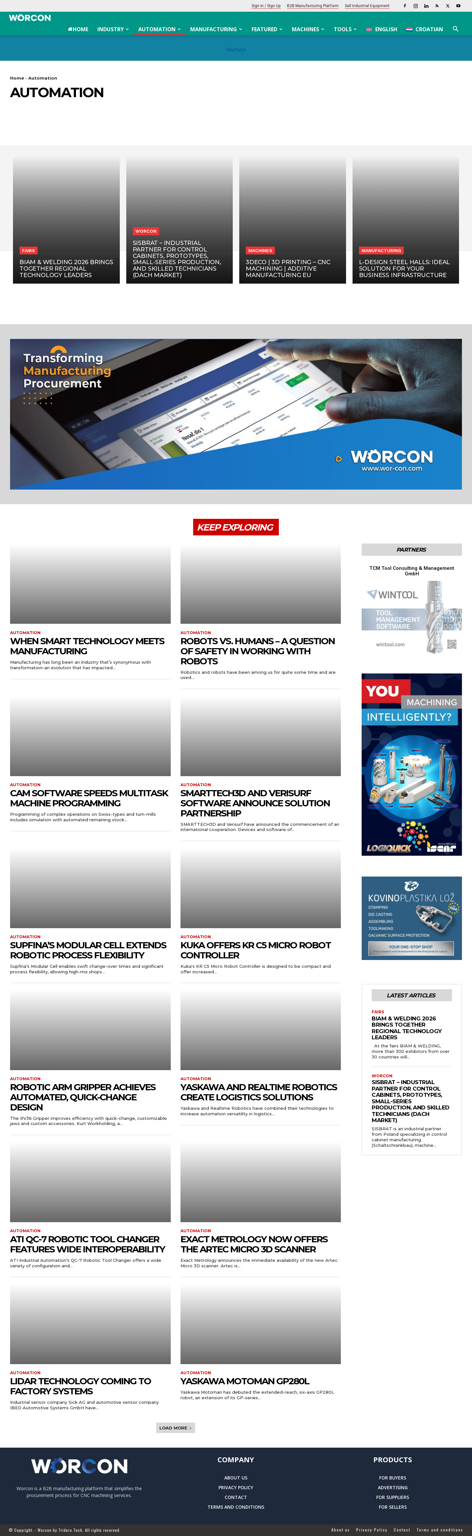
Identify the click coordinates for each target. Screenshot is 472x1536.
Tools (345, 29)
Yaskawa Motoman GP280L (244, 1381)
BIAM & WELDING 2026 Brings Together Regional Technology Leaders (407, 1028)
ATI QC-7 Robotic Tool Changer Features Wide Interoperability (87, 1244)
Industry (113, 29)
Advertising (393, 1487)
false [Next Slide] (241, 49)
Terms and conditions (235, 1507)
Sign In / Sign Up (266, 6)
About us (235, 1478)
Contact (236, 1497)
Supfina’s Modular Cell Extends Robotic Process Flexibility (88, 950)
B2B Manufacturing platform (313, 6)
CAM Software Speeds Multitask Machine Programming (89, 798)
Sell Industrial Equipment (367, 6)
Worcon (145, 231)
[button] (455, 30)
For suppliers (392, 1497)
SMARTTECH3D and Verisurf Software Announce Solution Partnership (255, 803)
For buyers (392, 1478)
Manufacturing (216, 29)
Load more (175, 1427)
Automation (159, 29)
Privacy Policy (235, 1487)
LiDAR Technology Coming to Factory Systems (80, 1386)
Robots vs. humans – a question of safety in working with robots (257, 651)
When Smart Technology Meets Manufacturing (87, 646)
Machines (308, 29)
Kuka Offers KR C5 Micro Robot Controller (255, 950)
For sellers (393, 1507)
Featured (267, 29)
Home (78, 29)
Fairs (28, 250)
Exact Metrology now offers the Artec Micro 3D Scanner (254, 1244)
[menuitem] (382, 29)
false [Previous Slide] (231, 49)
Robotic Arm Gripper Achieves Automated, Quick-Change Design (82, 1097)
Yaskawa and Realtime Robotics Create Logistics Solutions (258, 1092)
